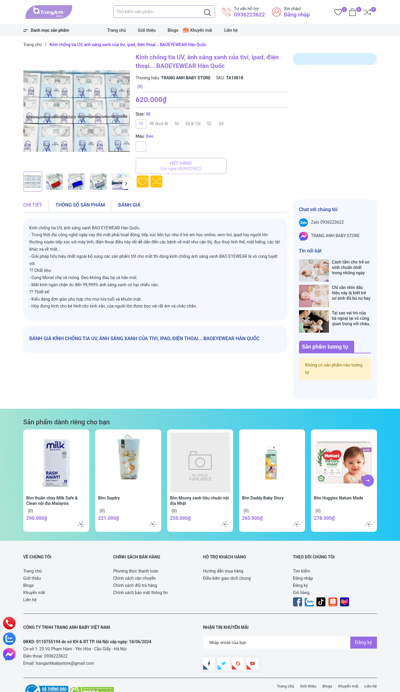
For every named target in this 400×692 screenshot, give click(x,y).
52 (209, 123)
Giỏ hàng (301, 573)
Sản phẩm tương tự (325, 328)
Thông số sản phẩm (80, 205)
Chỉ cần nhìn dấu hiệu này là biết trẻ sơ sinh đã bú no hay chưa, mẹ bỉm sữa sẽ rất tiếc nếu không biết (351, 287)
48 (140, 123)
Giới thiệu (147, 30)
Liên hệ (231, 30)
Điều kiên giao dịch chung (227, 559)
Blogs (172, 30)
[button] (126, 183)
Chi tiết (32, 205)
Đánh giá (129, 205)
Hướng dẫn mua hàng (223, 552)
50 (176, 123)
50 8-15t (193, 123)
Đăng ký (300, 566)
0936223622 (249, 14)
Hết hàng (181, 165)
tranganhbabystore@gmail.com (65, 644)
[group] (76, 111)
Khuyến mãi (201, 30)
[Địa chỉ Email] (290, 624)
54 (221, 123)
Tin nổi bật (310, 251)
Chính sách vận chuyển (134, 559)
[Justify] (207, 12)
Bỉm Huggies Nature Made (338, 479)
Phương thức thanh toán (136, 552)
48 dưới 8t (159, 123)
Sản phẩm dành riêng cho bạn (66, 403)
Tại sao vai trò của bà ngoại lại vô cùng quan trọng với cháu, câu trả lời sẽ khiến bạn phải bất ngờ (351, 306)
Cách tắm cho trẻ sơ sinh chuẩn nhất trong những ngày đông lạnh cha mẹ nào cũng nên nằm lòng (350, 267)
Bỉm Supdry (109, 479)
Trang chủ (116, 30)
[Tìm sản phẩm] (164, 12)
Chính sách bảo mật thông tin (140, 573)
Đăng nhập (297, 14)
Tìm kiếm (301, 552)
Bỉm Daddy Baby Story (263, 479)
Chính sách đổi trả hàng (135, 566)
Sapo (133, 684)
